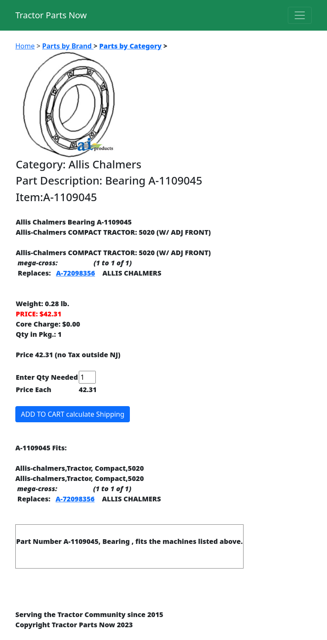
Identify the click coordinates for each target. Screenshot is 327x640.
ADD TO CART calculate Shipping (72, 414)
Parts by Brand (68, 46)
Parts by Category (130, 46)
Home (25, 46)
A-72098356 (75, 273)
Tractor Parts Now (51, 15)
